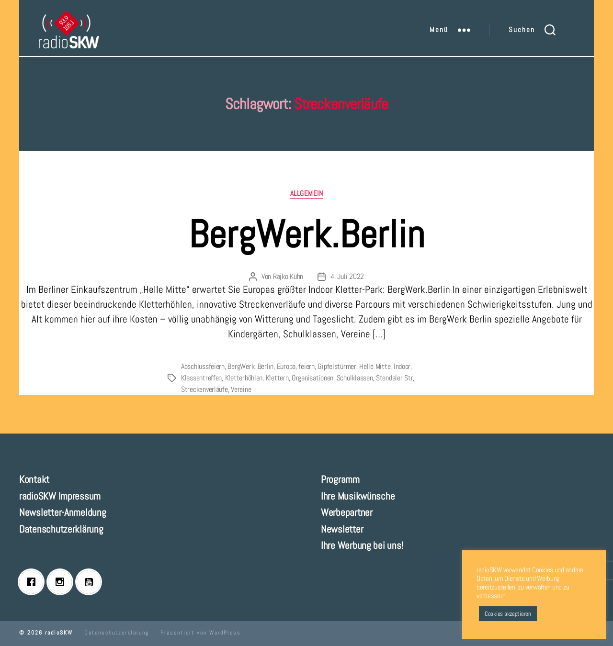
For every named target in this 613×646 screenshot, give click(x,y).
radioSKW (59, 632)
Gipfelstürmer (337, 366)
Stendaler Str (394, 378)
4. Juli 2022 (347, 276)
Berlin (265, 366)
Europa (286, 366)
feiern (306, 366)
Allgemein (306, 193)
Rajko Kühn (288, 276)
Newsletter (342, 529)
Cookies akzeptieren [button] (508, 614)
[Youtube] (91, 582)
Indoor (402, 366)
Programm (340, 479)
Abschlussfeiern (203, 366)
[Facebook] (33, 582)
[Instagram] (62, 582)
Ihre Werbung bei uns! (362, 545)
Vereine (241, 389)
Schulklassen (355, 378)
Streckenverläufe (204, 389)
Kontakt (34, 479)
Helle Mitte (374, 366)
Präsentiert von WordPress (200, 632)
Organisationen (312, 378)
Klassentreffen (201, 378)
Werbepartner (347, 512)
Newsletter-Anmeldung (62, 512)
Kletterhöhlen (244, 378)
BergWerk (240, 366)
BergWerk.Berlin (307, 234)
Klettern (277, 378)
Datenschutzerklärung (61, 529)
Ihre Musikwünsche (358, 496)
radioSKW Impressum (60, 496)
